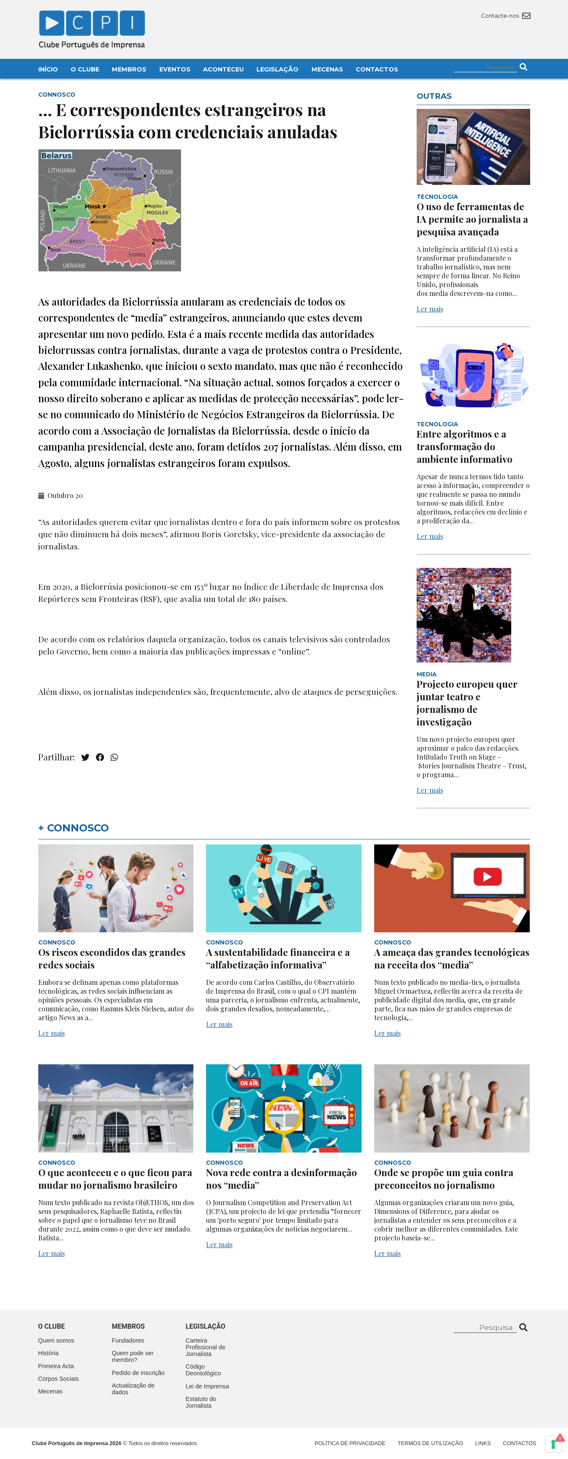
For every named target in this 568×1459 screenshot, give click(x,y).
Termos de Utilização (430, 1443)
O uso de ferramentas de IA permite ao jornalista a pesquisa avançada (472, 219)
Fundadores (128, 1340)
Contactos (377, 69)
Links (483, 1443)
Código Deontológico (203, 1370)
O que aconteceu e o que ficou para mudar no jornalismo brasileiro (115, 1178)
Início (48, 69)
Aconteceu (223, 69)
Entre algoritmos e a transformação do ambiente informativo (465, 446)
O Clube (85, 69)
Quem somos (56, 1340)
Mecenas (327, 69)
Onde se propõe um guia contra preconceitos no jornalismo (443, 1178)
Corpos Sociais (58, 1378)
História (48, 1353)
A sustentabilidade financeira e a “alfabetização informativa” (278, 958)
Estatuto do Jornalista (201, 1402)
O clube (51, 1326)
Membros (129, 69)
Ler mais (430, 308)
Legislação (277, 69)
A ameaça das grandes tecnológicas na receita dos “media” (451, 958)
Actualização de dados (133, 1389)
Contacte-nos (505, 15)
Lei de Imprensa (207, 1386)
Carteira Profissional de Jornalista (205, 1347)
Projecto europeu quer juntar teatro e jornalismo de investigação (467, 703)
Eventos (174, 69)
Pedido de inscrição (138, 1372)
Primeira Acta (56, 1366)
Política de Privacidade (350, 1443)
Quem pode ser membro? (132, 1356)
